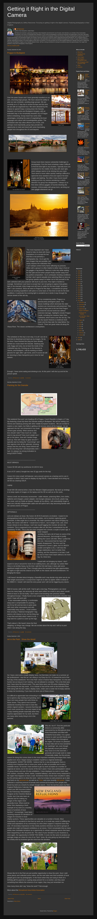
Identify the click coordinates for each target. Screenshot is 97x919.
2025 (79, 273)
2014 (79, 294)
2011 (79, 300)
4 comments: (28, 377)
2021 (79, 279)
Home (39, 898)
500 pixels (60, 780)
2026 (79, 271)
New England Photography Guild (82, 59)
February (81, 332)
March (80, 330)
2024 (79, 275)
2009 (79, 339)
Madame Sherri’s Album (87, 174)
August (81, 320)
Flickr (41, 780)
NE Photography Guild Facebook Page (83, 62)
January (81, 335)
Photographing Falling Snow (87, 92)
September (82, 308)
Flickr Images (81, 57)
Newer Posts (11, 898)
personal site (24, 780)
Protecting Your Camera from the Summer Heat (87, 210)
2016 (79, 290)
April (80, 328)
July (80, 322)
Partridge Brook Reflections (81, 54)
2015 (79, 292)
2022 (79, 277)
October (81, 306)
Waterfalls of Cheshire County (87, 125)
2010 (79, 337)
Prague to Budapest (16, 53)
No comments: (28, 632)
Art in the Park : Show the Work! (21, 639)
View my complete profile (13, 45)
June (80, 324)
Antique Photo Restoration (87, 76)
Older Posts (67, 898)
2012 (79, 298)
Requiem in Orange (87, 108)
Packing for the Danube (17, 385)
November (81, 304)
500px (79, 65)
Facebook (80, 67)
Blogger (55, 911)
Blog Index (80, 52)
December (81, 302)
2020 (79, 281)
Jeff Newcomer (20, 29)
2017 (79, 288)
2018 (79, 285)
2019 (79, 283)
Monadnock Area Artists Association (32, 890)
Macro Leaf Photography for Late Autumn (87, 143)
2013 (79, 296)
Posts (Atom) (17, 901)
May (80, 326)
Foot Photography (87, 225)
